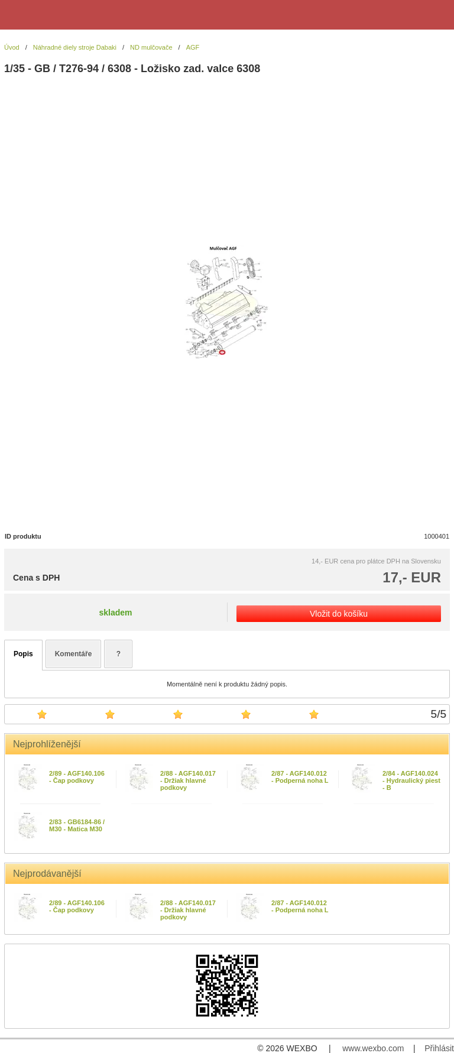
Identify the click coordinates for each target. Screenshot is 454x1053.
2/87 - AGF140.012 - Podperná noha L (300, 777)
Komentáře (73, 654)
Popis (23, 654)
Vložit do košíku (339, 613)
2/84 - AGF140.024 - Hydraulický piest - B (411, 780)
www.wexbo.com (373, 1048)
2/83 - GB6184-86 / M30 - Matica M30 (77, 825)
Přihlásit (439, 1048)
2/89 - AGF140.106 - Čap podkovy (77, 777)
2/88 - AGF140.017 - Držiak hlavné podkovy (188, 780)
